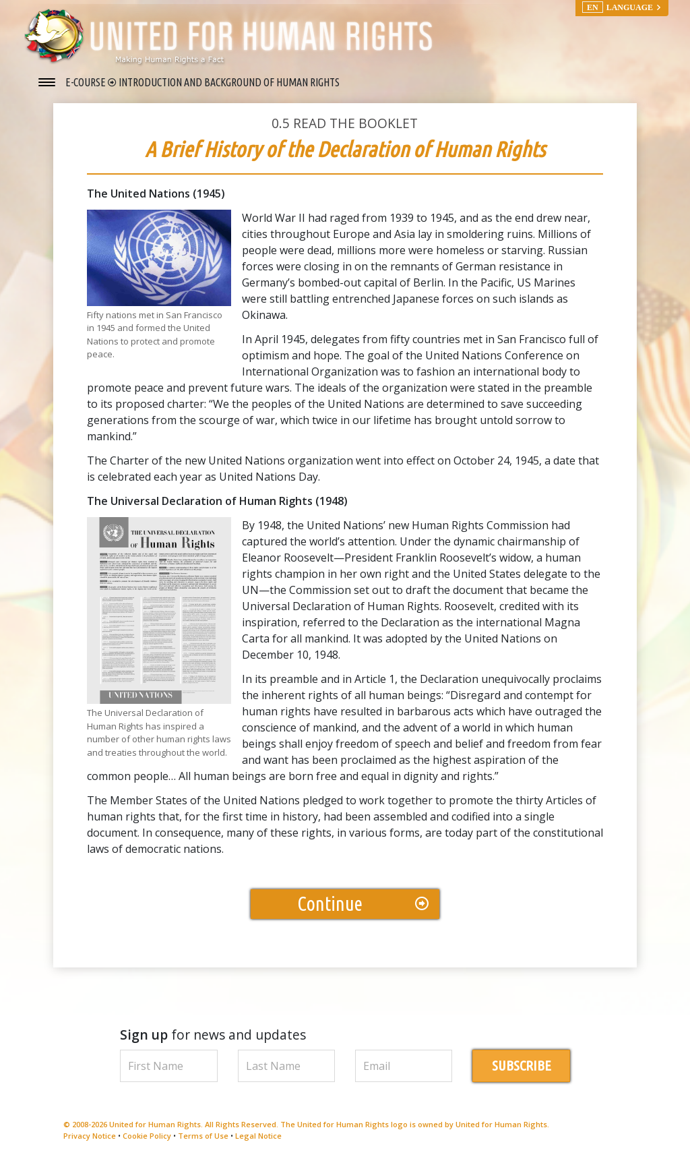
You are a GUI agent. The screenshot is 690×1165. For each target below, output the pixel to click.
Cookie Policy (147, 1137)
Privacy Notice (89, 1137)
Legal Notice (258, 1137)
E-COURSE (86, 82)
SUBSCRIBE (521, 1067)
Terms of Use (203, 1137)
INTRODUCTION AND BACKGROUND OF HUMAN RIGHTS (229, 82)
